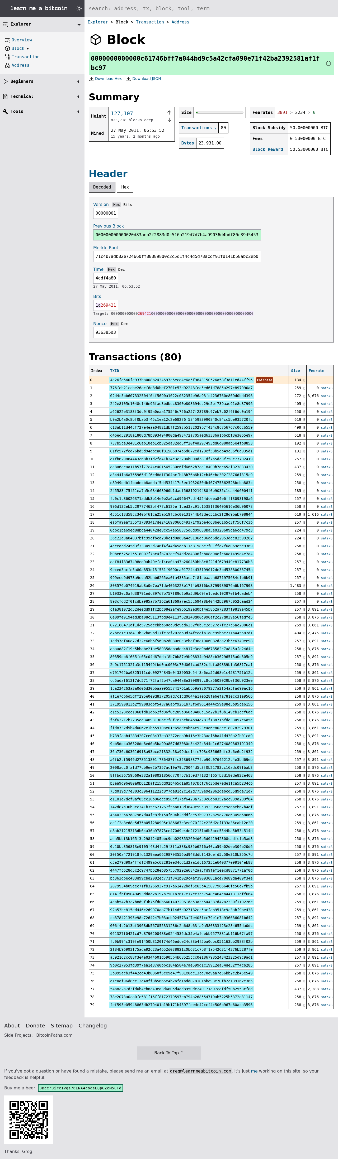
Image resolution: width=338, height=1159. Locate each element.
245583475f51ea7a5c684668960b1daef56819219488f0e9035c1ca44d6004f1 (181, 491)
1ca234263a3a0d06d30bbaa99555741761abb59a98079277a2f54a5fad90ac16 (181, 688)
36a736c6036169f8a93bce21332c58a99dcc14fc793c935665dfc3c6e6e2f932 (181, 752)
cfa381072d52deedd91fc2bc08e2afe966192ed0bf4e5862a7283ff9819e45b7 (181, 609)
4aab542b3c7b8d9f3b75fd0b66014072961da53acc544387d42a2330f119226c (181, 902)
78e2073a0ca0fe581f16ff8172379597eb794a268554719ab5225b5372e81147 (181, 997)
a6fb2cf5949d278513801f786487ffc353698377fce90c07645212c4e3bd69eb (181, 759)
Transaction (150, 22)
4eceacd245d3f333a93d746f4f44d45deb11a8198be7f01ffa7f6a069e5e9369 (181, 546)
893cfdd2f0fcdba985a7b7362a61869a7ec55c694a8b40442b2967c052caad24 (181, 601)
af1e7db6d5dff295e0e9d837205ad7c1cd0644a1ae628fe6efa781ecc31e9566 (181, 696)
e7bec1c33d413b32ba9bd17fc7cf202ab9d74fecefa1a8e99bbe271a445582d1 (181, 633)
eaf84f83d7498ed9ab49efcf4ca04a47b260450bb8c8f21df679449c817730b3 (181, 562)
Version (101, 204)
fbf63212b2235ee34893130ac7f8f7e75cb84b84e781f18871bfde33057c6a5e (181, 720)
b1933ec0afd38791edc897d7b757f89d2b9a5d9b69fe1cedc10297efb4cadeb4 (181, 593)
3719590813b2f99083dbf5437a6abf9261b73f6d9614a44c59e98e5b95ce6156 (181, 704)
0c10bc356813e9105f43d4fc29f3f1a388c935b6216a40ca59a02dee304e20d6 (181, 846)
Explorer (98, 22)
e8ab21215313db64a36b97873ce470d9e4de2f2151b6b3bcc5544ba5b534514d (181, 831)
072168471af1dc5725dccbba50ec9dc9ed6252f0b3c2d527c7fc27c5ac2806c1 (181, 625)
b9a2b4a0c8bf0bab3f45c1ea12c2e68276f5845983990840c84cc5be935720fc (181, 419)
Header (108, 173)
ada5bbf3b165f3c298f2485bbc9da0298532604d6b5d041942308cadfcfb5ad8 (181, 839)
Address (180, 22)
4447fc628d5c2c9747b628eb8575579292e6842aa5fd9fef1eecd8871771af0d (181, 870)
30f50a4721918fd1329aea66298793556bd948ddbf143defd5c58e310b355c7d (181, 854)
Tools (17, 111)
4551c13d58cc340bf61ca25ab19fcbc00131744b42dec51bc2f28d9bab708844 (181, 514)
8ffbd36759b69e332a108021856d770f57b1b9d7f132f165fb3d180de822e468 (181, 775)
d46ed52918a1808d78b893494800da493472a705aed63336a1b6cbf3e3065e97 (181, 435)
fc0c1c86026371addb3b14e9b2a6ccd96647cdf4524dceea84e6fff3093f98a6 (181, 498)
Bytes (187, 143)
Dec (121, 269)
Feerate (316, 371)
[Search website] (211, 8)
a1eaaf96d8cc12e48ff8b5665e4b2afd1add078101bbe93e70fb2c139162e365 (181, 981)
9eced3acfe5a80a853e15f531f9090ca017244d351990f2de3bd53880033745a (181, 570)
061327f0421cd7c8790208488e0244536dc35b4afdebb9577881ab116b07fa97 (181, 933)
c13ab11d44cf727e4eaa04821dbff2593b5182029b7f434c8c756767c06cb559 (181, 427)
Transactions (196, 127)
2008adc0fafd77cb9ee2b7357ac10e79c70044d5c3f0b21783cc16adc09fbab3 (181, 767)
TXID (114, 371)
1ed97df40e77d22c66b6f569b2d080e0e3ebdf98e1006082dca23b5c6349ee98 (181, 641)
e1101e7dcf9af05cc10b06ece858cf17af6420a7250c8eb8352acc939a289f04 (181, 799)
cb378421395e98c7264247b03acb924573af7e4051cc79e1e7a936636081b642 (181, 918)
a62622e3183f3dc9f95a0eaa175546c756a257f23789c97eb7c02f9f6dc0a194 (181, 411)
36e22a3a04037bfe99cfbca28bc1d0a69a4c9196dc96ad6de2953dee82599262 (181, 538)
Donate (35, 1025)
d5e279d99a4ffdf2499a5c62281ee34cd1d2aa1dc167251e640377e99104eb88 (181, 862)
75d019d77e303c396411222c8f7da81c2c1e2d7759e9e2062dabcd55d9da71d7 (181, 791)
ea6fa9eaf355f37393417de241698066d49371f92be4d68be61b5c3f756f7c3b (181, 522)
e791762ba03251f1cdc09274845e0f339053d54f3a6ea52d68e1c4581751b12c (181, 672)
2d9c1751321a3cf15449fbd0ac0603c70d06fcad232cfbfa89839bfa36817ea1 (181, 665)
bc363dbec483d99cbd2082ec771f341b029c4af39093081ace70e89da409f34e (181, 878)
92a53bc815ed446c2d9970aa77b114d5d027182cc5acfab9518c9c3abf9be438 (181, 910)
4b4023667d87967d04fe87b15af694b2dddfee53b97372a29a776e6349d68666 (181, 815)
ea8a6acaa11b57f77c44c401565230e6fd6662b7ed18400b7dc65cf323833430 (181, 467)
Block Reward (267, 149)
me (254, 1071)
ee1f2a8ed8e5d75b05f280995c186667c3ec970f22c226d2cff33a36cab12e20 (181, 823)
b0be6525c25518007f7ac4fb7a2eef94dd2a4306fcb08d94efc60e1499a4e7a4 (181, 554)
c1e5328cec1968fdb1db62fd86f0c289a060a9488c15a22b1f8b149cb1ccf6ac (181, 712)
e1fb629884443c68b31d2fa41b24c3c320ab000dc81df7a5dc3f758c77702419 (181, 459)
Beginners (22, 81)
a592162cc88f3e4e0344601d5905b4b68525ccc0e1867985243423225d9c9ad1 (181, 957)
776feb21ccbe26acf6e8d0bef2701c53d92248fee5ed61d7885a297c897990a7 (181, 388)
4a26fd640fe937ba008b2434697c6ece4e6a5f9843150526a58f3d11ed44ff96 (181, 380)
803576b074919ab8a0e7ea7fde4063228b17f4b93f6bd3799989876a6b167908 (181, 585)
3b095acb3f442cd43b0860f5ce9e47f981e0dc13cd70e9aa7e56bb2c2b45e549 (181, 973)
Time (98, 269)
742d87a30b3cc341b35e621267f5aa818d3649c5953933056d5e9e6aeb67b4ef (181, 807)
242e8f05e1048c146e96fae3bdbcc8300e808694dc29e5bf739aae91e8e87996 (181, 404)
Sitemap (62, 1025)
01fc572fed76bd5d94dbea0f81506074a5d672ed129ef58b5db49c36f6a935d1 (181, 451)
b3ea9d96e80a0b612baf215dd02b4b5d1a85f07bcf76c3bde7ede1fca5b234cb (181, 783)
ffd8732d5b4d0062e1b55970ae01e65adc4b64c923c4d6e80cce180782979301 (181, 728)
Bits (127, 204)
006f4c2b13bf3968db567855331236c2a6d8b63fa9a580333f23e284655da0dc (181, 926)
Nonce (100, 323)
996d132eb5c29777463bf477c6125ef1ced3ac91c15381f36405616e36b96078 (181, 506)
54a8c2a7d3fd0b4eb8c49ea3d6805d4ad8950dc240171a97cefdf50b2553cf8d (181, 989)
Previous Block (108, 226)
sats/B (326, 388)
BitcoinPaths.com (54, 1035)
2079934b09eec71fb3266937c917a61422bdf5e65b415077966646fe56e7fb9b (181, 886)
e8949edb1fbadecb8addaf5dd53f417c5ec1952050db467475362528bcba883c (181, 483)
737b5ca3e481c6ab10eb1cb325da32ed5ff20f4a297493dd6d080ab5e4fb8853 (181, 443)
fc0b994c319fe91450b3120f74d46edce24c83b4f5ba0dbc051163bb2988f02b (181, 941)
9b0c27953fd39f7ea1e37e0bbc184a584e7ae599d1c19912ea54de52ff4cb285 (181, 965)
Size (295, 371)
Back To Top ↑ (169, 1052)
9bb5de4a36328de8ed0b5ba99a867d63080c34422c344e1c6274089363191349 (181, 744)
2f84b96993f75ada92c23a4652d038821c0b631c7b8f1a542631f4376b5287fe (181, 949)
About (12, 1025)
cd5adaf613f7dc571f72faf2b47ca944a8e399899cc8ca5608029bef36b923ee (181, 680)
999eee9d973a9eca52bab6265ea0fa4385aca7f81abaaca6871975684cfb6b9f (181, 578)
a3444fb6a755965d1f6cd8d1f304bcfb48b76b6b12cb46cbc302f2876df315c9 (181, 475)
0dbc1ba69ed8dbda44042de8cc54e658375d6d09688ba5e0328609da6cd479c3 (181, 530)
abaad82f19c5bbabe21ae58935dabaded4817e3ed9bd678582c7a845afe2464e (181, 649)
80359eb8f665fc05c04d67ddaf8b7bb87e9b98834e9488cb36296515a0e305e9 (181, 657)
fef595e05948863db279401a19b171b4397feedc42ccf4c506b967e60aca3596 (181, 1005)
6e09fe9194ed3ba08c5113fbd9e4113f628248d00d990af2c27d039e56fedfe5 (181, 617)
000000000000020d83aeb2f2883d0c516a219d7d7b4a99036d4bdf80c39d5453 (177, 234)
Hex (125, 187)
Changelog (93, 1025)
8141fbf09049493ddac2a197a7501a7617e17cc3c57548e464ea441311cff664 (181, 894)
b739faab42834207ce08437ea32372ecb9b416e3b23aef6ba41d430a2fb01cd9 (181, 736)
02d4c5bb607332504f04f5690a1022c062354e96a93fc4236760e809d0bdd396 (181, 396)
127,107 (122, 113)
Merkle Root (105, 247)
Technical (22, 96)
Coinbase (264, 380)
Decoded (102, 187)
